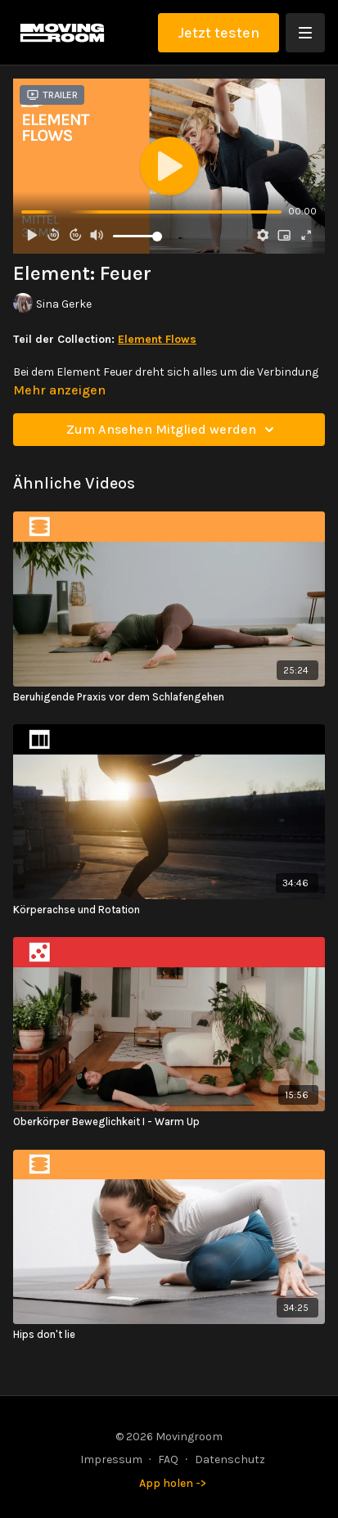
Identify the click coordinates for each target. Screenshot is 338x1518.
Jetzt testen (218, 33)
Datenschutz (230, 1459)
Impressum (111, 1459)
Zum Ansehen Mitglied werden (172, 429)
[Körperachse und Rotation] (169, 910)
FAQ (168, 1459)
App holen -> (172, 1483)
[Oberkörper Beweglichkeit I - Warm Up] (169, 1122)
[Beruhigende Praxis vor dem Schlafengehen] (169, 697)
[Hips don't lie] (169, 1335)
